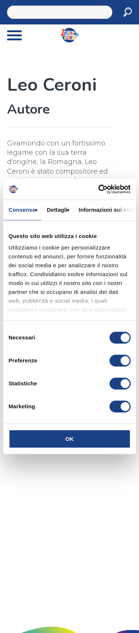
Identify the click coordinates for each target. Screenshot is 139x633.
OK (69, 439)
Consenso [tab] (22, 210)
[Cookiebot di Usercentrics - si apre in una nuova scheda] (98, 189)
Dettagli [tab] (57, 210)
